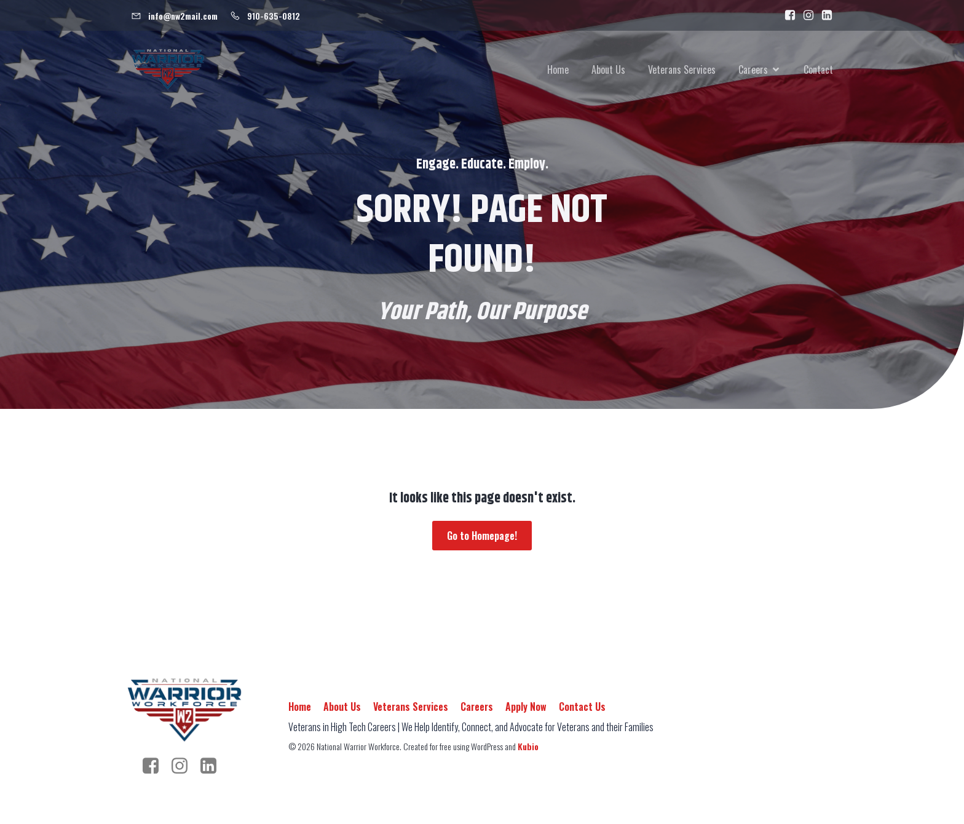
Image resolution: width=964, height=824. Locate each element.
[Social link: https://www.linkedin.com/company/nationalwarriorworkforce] (824, 15)
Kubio (528, 748)
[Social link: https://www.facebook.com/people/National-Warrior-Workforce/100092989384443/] (787, 15)
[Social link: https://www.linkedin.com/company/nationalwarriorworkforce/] (213, 768)
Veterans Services (682, 70)
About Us (608, 70)
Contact (818, 70)
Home (558, 70)
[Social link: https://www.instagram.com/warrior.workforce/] (805, 15)
